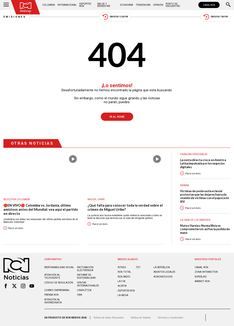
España (184, 185)
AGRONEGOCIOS (163, 276)
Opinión (158, 4)
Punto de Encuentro (173, 5)
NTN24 (122, 267)
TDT (138, 267)
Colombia (48, 4)
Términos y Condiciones (170, 317)
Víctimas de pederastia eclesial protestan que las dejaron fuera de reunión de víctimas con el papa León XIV (204, 196)
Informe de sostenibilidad (86, 276)
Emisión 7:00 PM (215, 17)
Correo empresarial (57, 290)
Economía (126, 4)
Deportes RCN (85, 5)
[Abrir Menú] (6, 5)
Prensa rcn (51, 294)
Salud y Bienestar (103, 5)
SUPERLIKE (201, 276)
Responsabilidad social (59, 267)
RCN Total (124, 271)
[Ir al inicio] (26, 7)
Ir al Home (117, 116)
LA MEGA (123, 295)
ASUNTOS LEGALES (164, 271)
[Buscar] (228, 5)
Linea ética (84, 290)
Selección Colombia (16, 199)
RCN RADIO (124, 276)
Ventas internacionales (88, 284)
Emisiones (14, 16)
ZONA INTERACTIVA (206, 271)
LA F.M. (122, 281)
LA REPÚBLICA (162, 267)
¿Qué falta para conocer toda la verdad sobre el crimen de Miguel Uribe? (125, 207)
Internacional (67, 4)
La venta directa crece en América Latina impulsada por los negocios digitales (203, 163)
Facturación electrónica (85, 269)
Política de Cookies (141, 317)
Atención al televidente (52, 276)
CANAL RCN (209, 5)
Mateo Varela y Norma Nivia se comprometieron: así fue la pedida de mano (205, 229)
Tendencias (143, 4)
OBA (79, 294)
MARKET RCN (202, 281)
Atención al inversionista (53, 301)
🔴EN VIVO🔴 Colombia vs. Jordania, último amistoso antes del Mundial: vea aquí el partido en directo (40, 209)
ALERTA (122, 285)
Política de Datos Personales (108, 317)
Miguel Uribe (96, 199)
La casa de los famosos (195, 219)
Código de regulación (58, 282)
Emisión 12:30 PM (115, 17)
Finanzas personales (193, 154)
